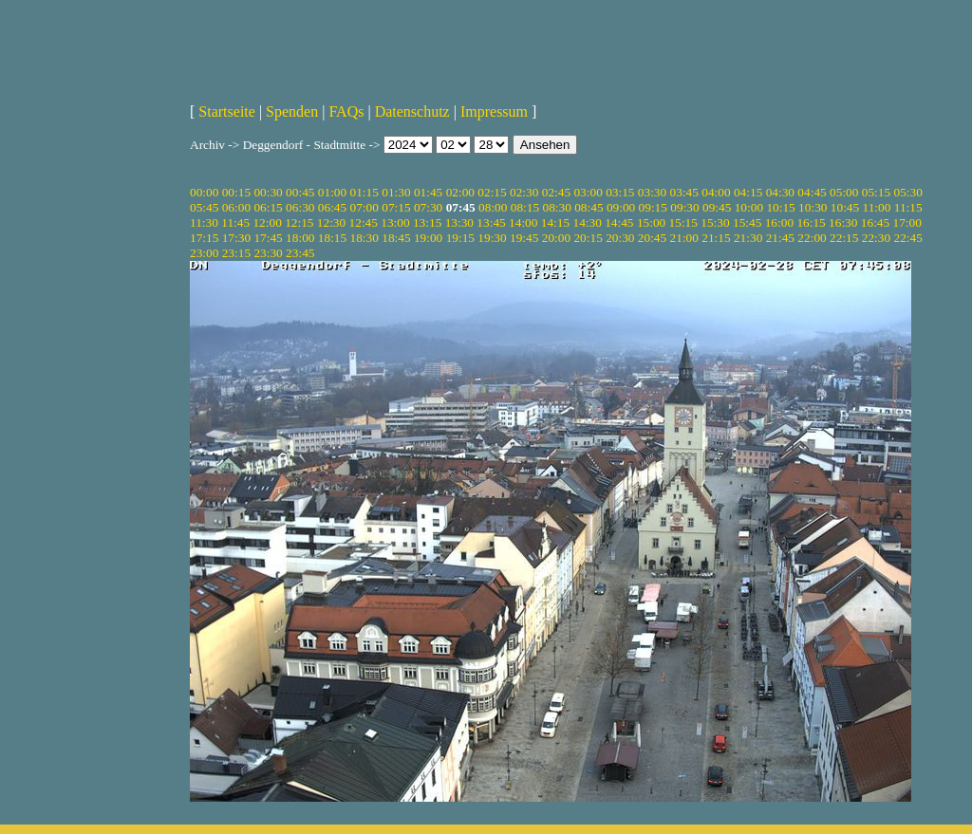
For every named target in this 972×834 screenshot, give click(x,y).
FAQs (346, 111)
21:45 (780, 238)
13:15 (427, 222)
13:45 (491, 222)
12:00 (266, 222)
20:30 (620, 238)
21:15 (715, 238)
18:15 (332, 238)
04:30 (780, 192)
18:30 (364, 238)
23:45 (300, 253)
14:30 (586, 222)
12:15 (299, 222)
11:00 (877, 207)
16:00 (779, 222)
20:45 (652, 238)
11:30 (204, 222)
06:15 (267, 207)
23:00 (204, 253)
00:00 (204, 192)
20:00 (556, 238)
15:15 (683, 222)
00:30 (267, 192)
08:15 (525, 207)
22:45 (907, 238)
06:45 (332, 207)
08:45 (588, 207)
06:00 (236, 207)
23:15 (236, 253)
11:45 (235, 222)
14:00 (523, 222)
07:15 (396, 207)
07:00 (364, 207)
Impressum (494, 111)
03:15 (620, 192)
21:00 (684, 238)
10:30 (812, 207)
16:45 (875, 222)
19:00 (428, 238)
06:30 (300, 207)
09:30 (684, 207)
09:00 (621, 207)
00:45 (300, 192)
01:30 (396, 192)
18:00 (300, 238)
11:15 (908, 207)
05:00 (844, 192)
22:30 (876, 238)
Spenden (292, 111)
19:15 (460, 238)
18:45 (396, 238)
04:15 (748, 192)
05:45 (204, 207)
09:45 (716, 207)
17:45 (267, 238)
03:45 (684, 192)
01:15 (364, 192)
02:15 (491, 192)
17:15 (204, 238)
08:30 (556, 207)
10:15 (780, 207)
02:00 (460, 192)
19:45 (524, 238)
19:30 (491, 238)
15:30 (715, 222)
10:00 (749, 207)
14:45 (619, 222)
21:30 (748, 238)
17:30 (236, 238)
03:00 (587, 192)
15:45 (747, 222)
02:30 (524, 192)
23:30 (267, 253)
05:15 (876, 192)
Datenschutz (412, 111)
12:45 (363, 222)
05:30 (907, 192)
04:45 (811, 192)
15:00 (651, 222)
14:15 (555, 222)
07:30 (428, 207)
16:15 (810, 222)
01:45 (428, 192)
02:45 (556, 192)
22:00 (811, 238)
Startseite (226, 111)
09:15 (653, 207)
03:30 (652, 192)
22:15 (844, 238)
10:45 (845, 207)
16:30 (843, 222)
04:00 (715, 192)
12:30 (331, 222)
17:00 (907, 222)
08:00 (492, 207)
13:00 (395, 222)
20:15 (587, 238)
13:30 (459, 222)
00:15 (236, 192)
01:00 (332, 192)
